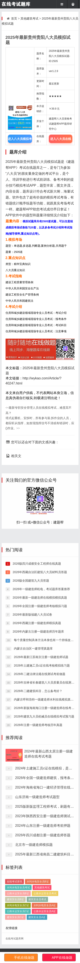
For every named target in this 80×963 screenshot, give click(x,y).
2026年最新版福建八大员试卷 (32, 711)
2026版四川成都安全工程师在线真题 (36, 660)
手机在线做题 (24, 957)
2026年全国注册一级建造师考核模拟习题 (39, 703)
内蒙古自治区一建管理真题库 (33, 745)
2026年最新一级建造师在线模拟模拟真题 (39, 694)
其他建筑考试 (29, 18)
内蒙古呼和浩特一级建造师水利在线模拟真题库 (45, 796)
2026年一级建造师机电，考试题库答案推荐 (41, 686)
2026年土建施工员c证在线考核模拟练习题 (41, 762)
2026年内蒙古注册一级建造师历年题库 (38, 728)
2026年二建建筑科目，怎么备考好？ (37, 788)
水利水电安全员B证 (38, 913)
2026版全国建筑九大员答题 (30, 677)
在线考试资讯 (14, 913)
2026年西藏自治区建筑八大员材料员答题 (39, 669)
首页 (14, 18)
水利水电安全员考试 (18, 919)
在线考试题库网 (14, 938)
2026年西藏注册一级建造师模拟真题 (36, 720)
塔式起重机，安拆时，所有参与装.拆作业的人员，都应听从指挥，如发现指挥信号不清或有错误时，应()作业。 (40, 423)
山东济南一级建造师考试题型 (37, 864)
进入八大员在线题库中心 (60, 140)
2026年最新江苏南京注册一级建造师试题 (40, 754)
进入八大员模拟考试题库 (20, 140)
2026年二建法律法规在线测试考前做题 (39, 771)
